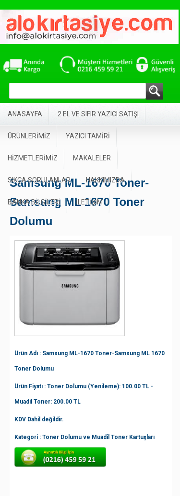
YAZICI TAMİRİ (88, 136)
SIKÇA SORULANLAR (39, 180)
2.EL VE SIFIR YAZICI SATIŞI (98, 114)
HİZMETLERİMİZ (33, 158)
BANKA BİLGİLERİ (34, 202)
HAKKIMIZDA (105, 180)
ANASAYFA (25, 114)
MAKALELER (92, 158)
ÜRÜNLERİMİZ (29, 136)
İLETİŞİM (89, 202)
